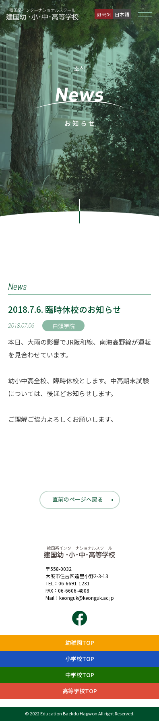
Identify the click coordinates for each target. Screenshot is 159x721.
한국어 (104, 14)
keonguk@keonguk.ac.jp (86, 597)
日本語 (122, 14)
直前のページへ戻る (77, 499)
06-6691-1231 (74, 583)
